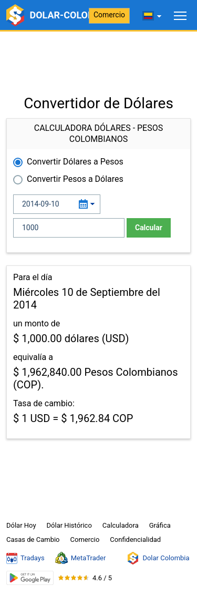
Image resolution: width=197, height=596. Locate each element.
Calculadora (120, 525)
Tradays (25, 558)
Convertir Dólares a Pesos (75, 162)
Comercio (109, 15)
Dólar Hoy (21, 525)
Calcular (148, 227)
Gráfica (160, 525)
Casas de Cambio (33, 539)
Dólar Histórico (69, 525)
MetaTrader (80, 558)
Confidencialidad (135, 539)
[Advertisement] (98, 58)
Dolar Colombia (158, 558)
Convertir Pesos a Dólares (75, 179)
